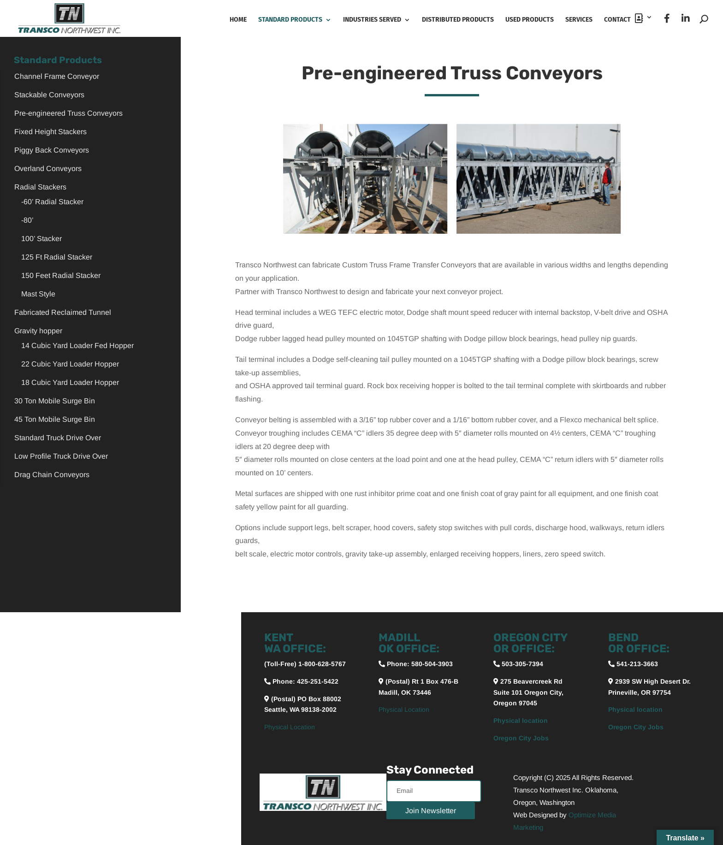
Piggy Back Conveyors (51, 150)
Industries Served (372, 20)
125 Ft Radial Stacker (56, 257)
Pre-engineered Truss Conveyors (68, 113)
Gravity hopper (38, 331)
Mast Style (38, 294)
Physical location (520, 720)
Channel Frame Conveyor (56, 76)
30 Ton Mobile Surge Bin (54, 401)
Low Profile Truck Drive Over (61, 456)
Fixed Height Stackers (50, 132)
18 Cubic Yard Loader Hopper (70, 382)
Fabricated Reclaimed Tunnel (62, 312)
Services (579, 20)
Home (238, 20)
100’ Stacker (41, 238)
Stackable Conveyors (49, 95)
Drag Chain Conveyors (51, 475)
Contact (623, 19)
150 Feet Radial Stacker (61, 275)
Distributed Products (458, 20)
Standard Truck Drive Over (57, 438)
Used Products (529, 20)
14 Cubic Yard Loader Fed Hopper (77, 345)
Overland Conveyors (48, 168)
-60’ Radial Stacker (52, 202)
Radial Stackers (40, 187)
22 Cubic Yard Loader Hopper (70, 364)
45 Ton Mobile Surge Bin (54, 419)
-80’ (27, 220)
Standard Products (290, 20)
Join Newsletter (430, 811)
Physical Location (289, 727)
